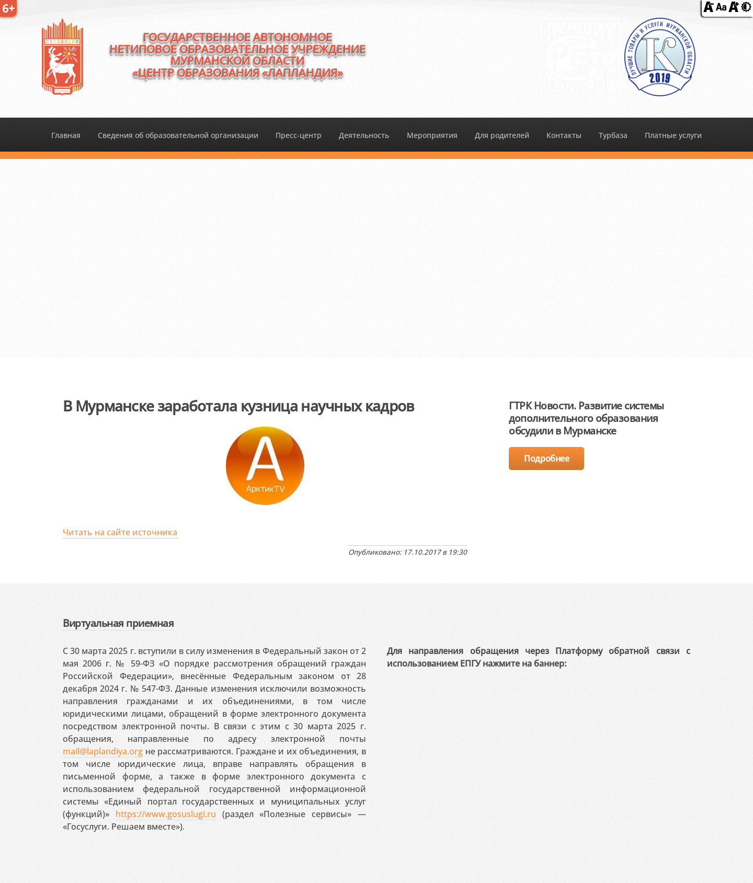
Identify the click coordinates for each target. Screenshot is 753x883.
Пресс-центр (299, 135)
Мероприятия (432, 135)
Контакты (563, 135)
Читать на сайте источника (120, 532)
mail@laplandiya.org (103, 751)
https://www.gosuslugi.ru (166, 814)
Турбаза (613, 135)
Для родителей (502, 135)
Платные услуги (673, 135)
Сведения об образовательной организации (178, 135)
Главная (66, 135)
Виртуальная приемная (118, 623)
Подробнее (546, 458)
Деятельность (364, 135)
